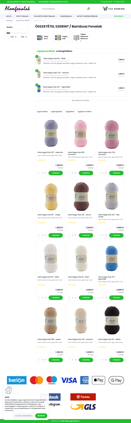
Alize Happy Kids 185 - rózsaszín (76, 153)
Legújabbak (70, 112)
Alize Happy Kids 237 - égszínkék (107, 278)
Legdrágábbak (56, 112)
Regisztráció (120, 2)
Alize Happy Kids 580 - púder (49, 339)
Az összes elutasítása (23, 416)
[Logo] (17, 9)
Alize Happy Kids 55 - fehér (48, 277)
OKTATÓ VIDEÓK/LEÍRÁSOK (87, 16)
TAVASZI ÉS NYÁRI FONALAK (44, 16)
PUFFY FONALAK (22, 16)
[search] (88, 10)
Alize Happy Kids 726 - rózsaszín (107, 153)
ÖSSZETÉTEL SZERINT (23, 20)
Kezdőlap (9, 20)
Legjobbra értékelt (84, 112)
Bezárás (41, 416)
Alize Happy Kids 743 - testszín (80, 339)
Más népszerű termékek (80, 100)
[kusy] (42, 173)
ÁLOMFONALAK (66, 16)
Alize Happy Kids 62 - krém (78, 277)
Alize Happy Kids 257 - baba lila (50, 152)
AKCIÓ (8, 16)
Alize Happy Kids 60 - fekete (109, 339)
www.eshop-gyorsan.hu (70, 421)
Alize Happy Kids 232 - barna (79, 215)
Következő (118, 16)
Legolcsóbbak (42, 112)
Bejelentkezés (107, 2)
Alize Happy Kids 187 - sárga (49, 215)
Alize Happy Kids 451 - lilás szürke (108, 216)
